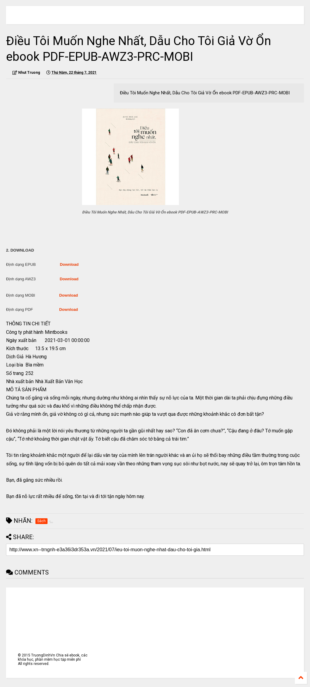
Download (69, 264)
